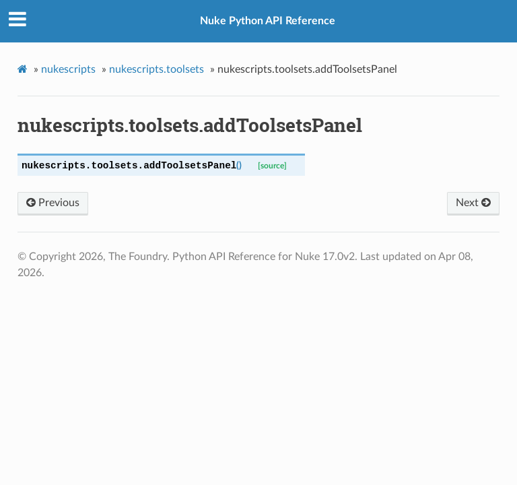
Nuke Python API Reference (267, 20)
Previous (52, 202)
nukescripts (68, 69)
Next (473, 202)
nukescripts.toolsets (156, 69)
